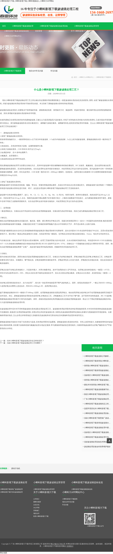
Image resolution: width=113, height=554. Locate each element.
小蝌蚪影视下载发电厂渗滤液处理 (11, 489)
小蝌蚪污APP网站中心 (12, 36)
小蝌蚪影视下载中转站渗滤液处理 (11, 492)
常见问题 (54, 71)
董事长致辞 (37, 502)
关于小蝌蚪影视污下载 (79, 31)
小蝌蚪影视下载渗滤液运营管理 (86, 26)
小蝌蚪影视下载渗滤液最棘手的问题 (98, 389)
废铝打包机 (15, 468)
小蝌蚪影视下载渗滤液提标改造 (16, 31)
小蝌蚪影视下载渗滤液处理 (22, 26)
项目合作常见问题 (36, 71)
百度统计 (69, 546)
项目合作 (36, 513)
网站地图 (3, 553)
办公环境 (36, 508)
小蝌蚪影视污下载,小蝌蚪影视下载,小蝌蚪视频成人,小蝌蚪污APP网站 (27, 1)
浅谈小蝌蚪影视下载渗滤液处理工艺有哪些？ (24, 343)
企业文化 (36, 505)
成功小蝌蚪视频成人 (56, 31)
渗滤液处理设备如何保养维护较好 (97, 447)
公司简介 (36, 499)
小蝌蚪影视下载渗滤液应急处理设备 (54, 26)
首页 (4, 26)
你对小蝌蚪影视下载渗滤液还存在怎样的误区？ (25, 341)
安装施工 (36, 510)
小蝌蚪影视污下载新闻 (12, 71)
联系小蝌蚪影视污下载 (40, 516)
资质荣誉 (38, 31)
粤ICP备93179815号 (57, 544)
